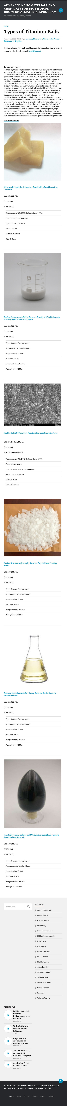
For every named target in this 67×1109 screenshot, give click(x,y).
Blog (6, 29)
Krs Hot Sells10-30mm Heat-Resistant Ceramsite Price (29, 436)
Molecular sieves (43, 954)
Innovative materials (45, 934)
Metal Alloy (41, 949)
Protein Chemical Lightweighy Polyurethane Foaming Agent (31, 566)
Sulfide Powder (43, 991)
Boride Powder (43, 918)
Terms (35, 1099)
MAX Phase (41, 944)
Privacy (42, 1099)
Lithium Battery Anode (45, 939)
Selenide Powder (43, 975)
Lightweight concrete (34, 42)
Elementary (41, 929)
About (19, 1099)
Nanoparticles (42, 960)
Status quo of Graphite (12, 44)
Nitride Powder (43, 965)
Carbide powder (43, 923)
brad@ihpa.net (35, 54)
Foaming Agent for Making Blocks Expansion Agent (28, 697)
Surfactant (41, 996)
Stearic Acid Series (44, 986)
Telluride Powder (43, 1001)
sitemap (51, 1099)
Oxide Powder (42, 970)
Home (11, 1099)
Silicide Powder (43, 980)
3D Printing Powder (44, 913)
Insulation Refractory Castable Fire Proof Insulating (32, 190)
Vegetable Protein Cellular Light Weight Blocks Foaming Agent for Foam (32, 839)
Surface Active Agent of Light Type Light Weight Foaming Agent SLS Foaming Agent (30, 321)
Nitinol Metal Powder (51, 42)
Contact (27, 1099)
